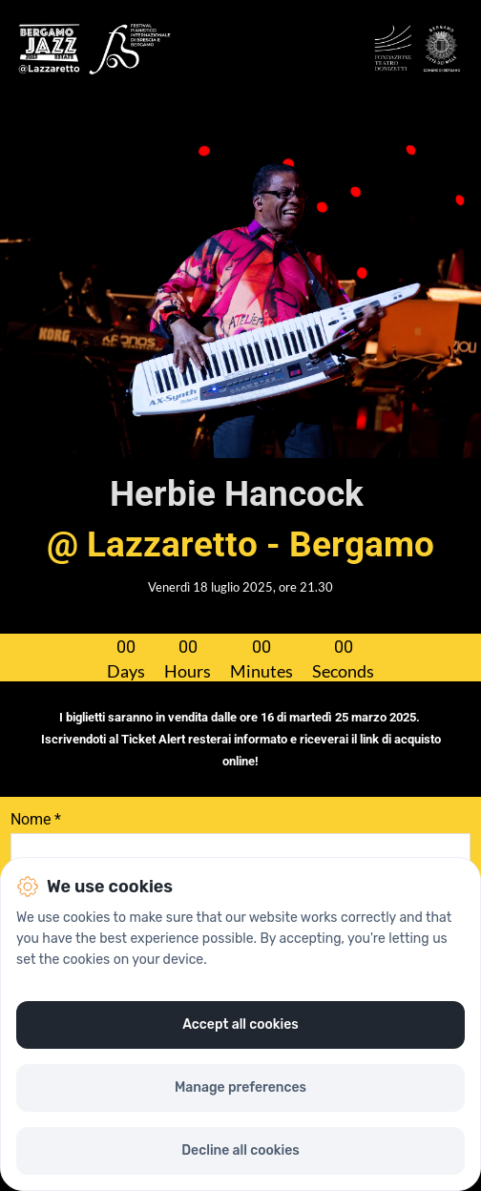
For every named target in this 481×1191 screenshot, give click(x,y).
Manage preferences (240, 1087)
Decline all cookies (240, 1150)
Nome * (35, 819)
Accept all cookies (240, 1024)
